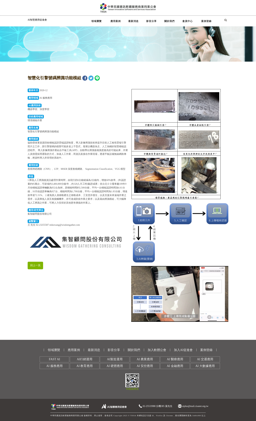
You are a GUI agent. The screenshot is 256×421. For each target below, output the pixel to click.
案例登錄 (206, 21)
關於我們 (169, 21)
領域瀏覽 (96, 21)
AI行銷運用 (84, 359)
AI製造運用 (115, 359)
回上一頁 (35, 265)
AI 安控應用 (145, 366)
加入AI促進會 (183, 350)
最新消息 (133, 21)
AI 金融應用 (175, 366)
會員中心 (187, 21)
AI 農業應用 (145, 359)
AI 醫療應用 (175, 359)
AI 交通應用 (205, 359)
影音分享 (151, 21)
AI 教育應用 (84, 366)
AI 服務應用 (54, 366)
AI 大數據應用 (205, 366)
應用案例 (115, 21)
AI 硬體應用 (115, 366)
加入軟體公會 (157, 350)
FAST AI (54, 359)
